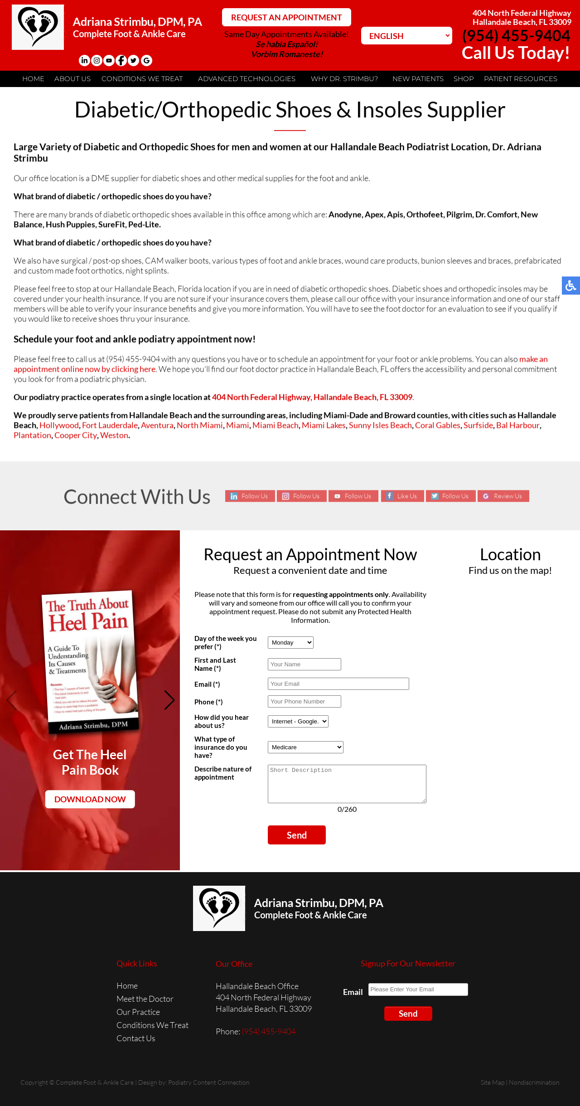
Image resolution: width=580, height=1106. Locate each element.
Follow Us (255, 496)
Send (297, 841)
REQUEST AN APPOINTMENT (286, 17)
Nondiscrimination (534, 1082)
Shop (464, 78)
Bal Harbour (518, 426)
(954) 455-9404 (516, 35)
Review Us (508, 496)
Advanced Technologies (246, 78)
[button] (169, 700)
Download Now (90, 799)
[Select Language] (406, 35)
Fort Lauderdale (110, 426)
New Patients (418, 78)
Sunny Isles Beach (380, 426)
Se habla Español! (287, 44)
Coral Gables (437, 426)
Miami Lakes (324, 426)
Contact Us (135, 1038)
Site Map (492, 1082)
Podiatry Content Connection (209, 1082)
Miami (237, 426)
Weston (114, 436)
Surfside (478, 426)
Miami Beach (275, 426)
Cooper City (75, 436)
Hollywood (59, 426)
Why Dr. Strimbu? (344, 78)
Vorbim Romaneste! (287, 54)
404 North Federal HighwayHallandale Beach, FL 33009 (522, 17)
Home (33, 78)
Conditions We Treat (142, 78)
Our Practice (138, 1012)
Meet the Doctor (145, 999)
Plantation (32, 436)
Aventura (157, 426)
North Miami (200, 426)
